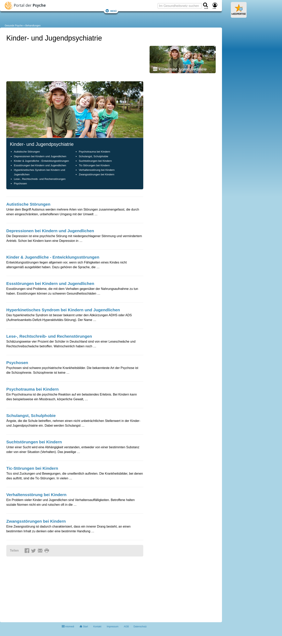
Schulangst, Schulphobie (93, 156)
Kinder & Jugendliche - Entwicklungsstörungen (41, 160)
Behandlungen (33, 25)
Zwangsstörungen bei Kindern (96, 174)
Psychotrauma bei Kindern (94, 151)
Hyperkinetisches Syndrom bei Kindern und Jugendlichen (63, 310)
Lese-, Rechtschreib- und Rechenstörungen (40, 178)
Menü (111, 11)
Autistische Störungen (27, 151)
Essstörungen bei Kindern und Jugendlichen (40, 165)
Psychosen (20, 183)
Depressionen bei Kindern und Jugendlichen (40, 156)
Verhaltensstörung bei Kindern (97, 169)
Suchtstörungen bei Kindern (95, 160)
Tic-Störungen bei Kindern (94, 165)
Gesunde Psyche (14, 25)
